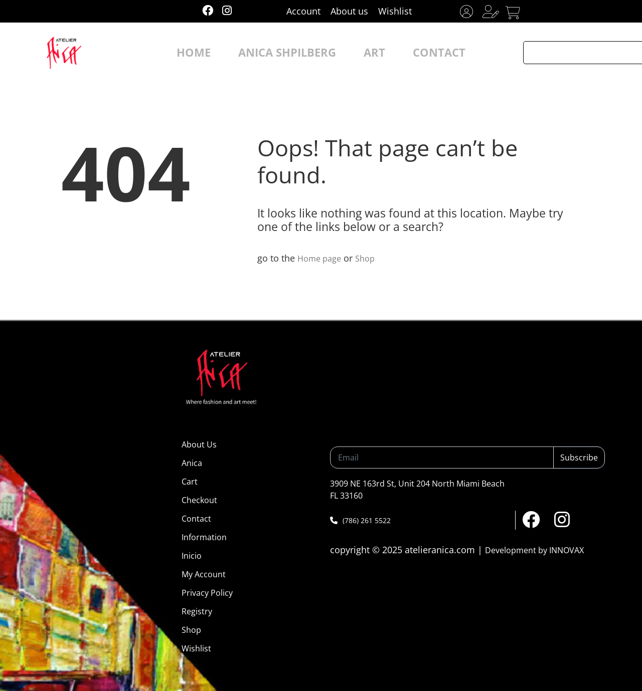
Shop (371, 258)
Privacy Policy (207, 592)
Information (204, 537)
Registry (197, 611)
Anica (192, 463)
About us (349, 11)
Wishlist (395, 11)
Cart (190, 481)
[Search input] (575, 52)
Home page (321, 258)
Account (303, 11)
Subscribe (579, 457)
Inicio (192, 555)
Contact (196, 518)
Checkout (199, 500)
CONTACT (415, 52)
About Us (199, 444)
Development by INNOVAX (534, 550)
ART (362, 52)
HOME (220, 52)
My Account (204, 574)
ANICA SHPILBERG (293, 52)
